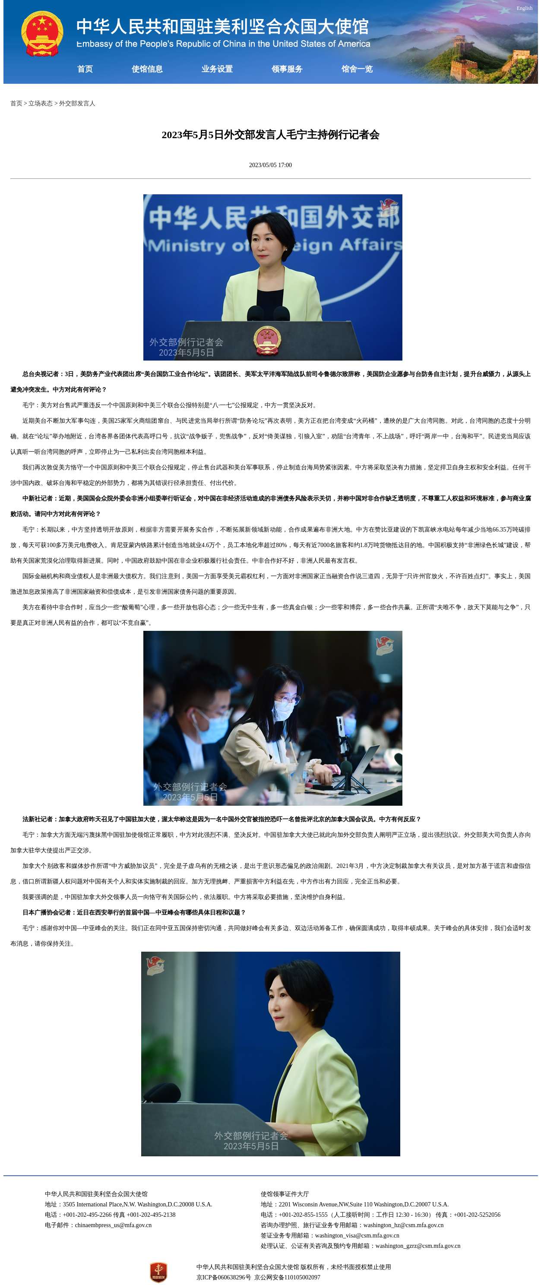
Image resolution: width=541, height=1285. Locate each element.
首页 (85, 69)
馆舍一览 (357, 69)
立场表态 (40, 103)
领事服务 (287, 69)
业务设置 (217, 69)
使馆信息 (147, 69)
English (525, 8)
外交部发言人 (77, 103)
